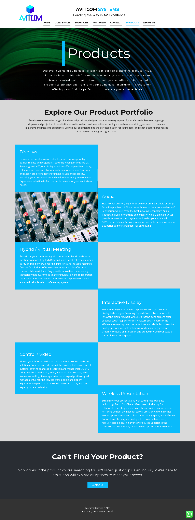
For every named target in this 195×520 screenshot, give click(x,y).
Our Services (62, 22)
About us (149, 22)
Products (132, 22)
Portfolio (99, 22)
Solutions (81, 22)
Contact (116, 22)
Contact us (97, 484)
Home (46, 22)
